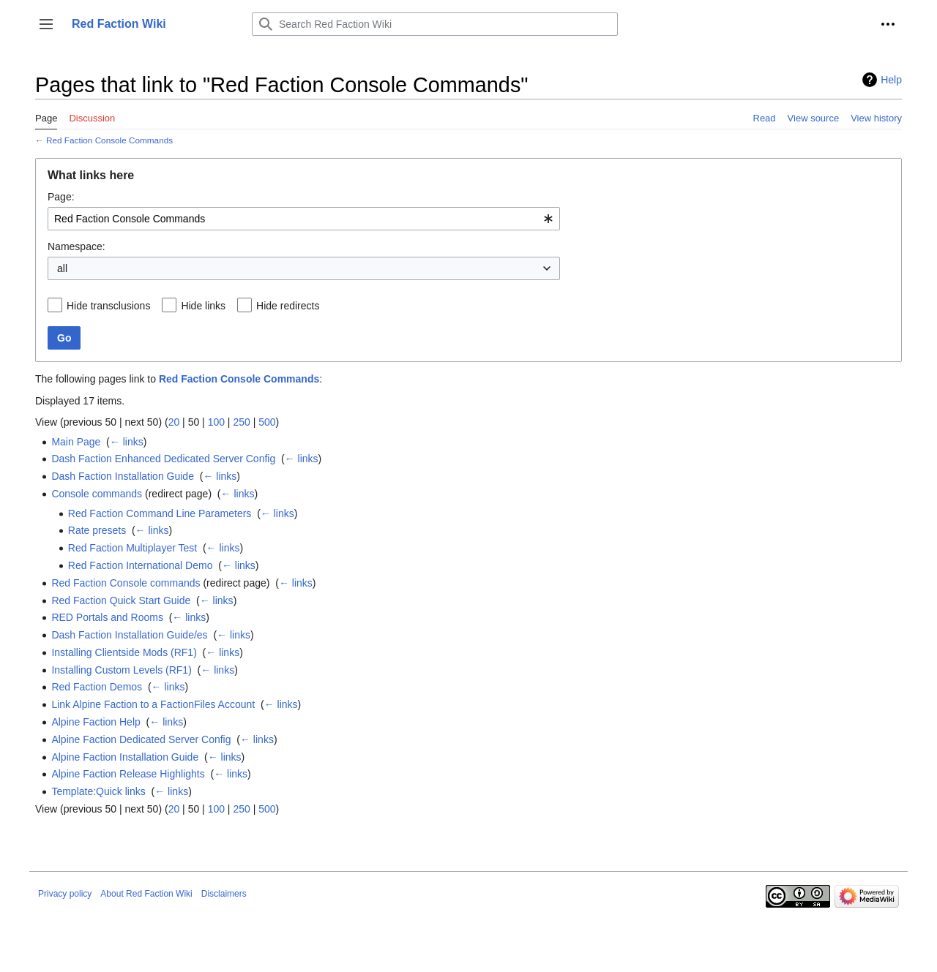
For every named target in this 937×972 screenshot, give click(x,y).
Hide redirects (287, 306)
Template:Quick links (98, 791)
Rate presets (97, 530)
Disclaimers (224, 894)
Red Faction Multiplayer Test (132, 548)
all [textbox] (62, 268)
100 (216, 422)
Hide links (203, 306)
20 (174, 422)
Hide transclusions (108, 306)
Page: (61, 197)
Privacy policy (65, 894)
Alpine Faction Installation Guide (124, 757)
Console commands (96, 494)
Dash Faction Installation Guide (122, 476)
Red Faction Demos (96, 687)
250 (241, 422)
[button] (46, 24)
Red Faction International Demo (140, 565)
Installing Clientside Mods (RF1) (123, 652)
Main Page (75, 442)
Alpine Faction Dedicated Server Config (141, 739)
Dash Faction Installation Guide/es (129, 635)
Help (891, 80)
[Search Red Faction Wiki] (435, 24)
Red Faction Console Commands (109, 140)
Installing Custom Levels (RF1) (121, 670)
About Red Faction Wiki (146, 894)
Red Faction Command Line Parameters (160, 513)
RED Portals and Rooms (107, 617)
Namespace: (76, 246)
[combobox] (304, 218)
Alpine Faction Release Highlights (127, 774)
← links (126, 442)
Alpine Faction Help (95, 722)
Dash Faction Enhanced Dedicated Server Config (163, 458)
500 (266, 422)
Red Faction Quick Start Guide (120, 600)
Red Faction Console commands (125, 583)
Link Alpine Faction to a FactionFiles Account (153, 704)
